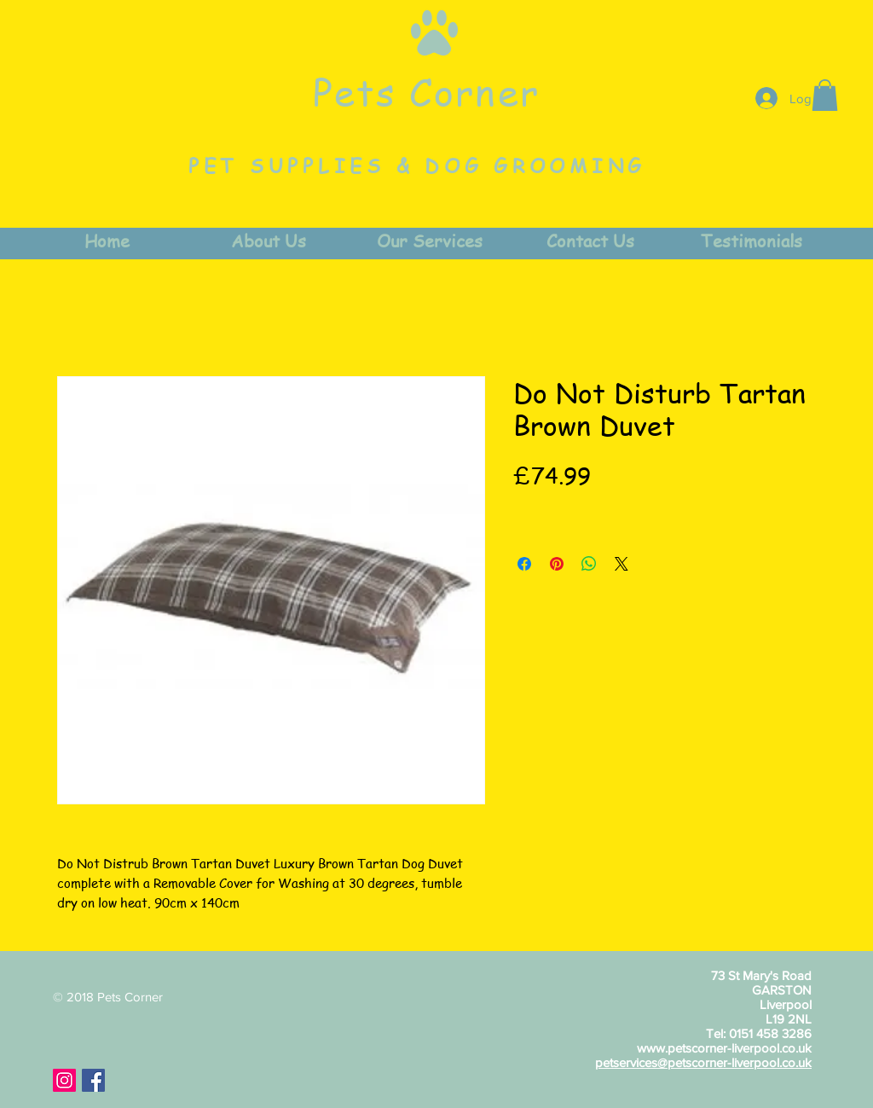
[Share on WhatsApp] (589, 564)
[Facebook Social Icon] (93, 1080)
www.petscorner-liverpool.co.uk (724, 1048)
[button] (825, 95)
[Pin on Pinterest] (556, 564)
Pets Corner (426, 91)
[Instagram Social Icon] (64, 1080)
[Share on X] (621, 564)
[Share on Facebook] (524, 564)
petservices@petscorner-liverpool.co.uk (703, 1062)
